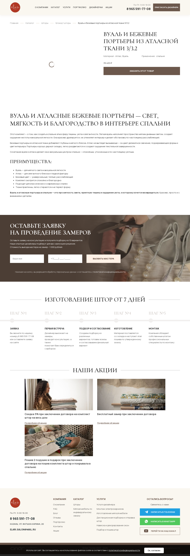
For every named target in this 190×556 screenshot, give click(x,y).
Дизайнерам (96, 7)
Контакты (58, 528)
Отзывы (57, 519)
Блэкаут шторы (63, 23)
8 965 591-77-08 (22, 520)
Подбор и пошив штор (108, 531)
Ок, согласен (154, 550)
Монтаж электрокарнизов (110, 510)
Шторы (44, 23)
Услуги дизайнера (106, 506)
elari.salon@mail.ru (23, 531)
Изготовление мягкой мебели (112, 515)
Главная (14, 23)
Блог (55, 515)
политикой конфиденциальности (109, 272)
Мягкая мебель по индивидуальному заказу (82, 514)
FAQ (55, 510)
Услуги (66, 7)
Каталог (55, 7)
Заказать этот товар (142, 71)
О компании (41, 7)
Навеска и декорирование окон (113, 527)
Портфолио (79, 7)
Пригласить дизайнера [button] (166, 7)
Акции (108, 7)
